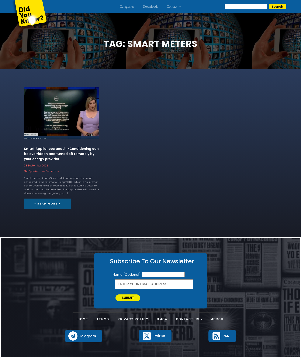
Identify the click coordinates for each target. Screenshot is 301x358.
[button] (83, 336)
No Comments (50, 171)
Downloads (150, 6)
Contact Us (188, 319)
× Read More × (47, 203)
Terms (103, 319)
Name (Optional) (127, 274)
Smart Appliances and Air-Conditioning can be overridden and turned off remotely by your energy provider (61, 153)
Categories (127, 6)
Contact (174, 6)
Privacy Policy (133, 319)
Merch (217, 319)
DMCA (162, 319)
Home (82, 319)
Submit (128, 297)
